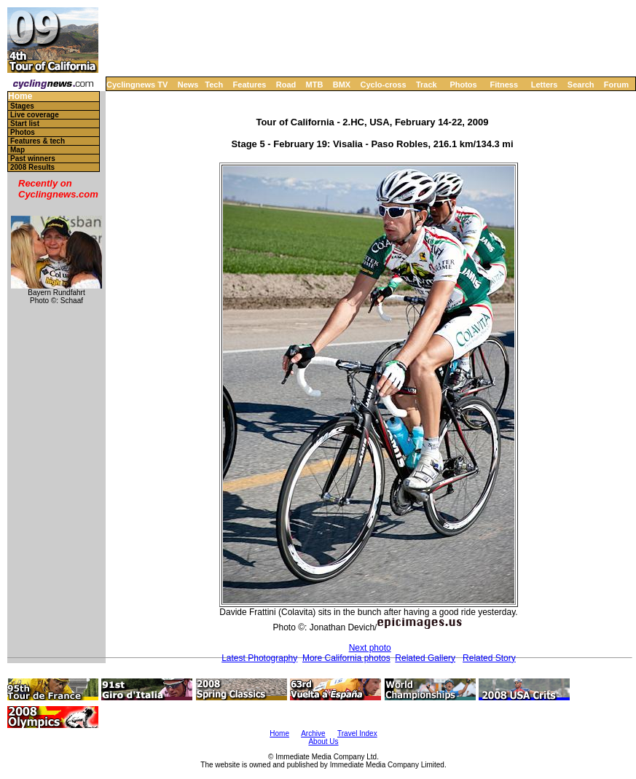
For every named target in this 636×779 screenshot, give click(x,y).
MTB (314, 84)
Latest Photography (259, 658)
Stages (22, 106)
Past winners (32, 158)
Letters (544, 84)
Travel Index (357, 733)
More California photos (346, 658)
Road (286, 84)
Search (581, 84)
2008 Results (32, 167)
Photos (462, 84)
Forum (616, 84)
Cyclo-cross (384, 84)
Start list (24, 124)
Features (250, 84)
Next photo (370, 648)
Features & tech (37, 141)
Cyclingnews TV (137, 84)
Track (426, 84)
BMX (341, 84)
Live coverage (34, 115)
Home (20, 96)
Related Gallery (425, 658)
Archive (313, 733)
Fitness (504, 84)
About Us (323, 741)
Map (17, 150)
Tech (214, 84)
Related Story (489, 658)
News (188, 84)
